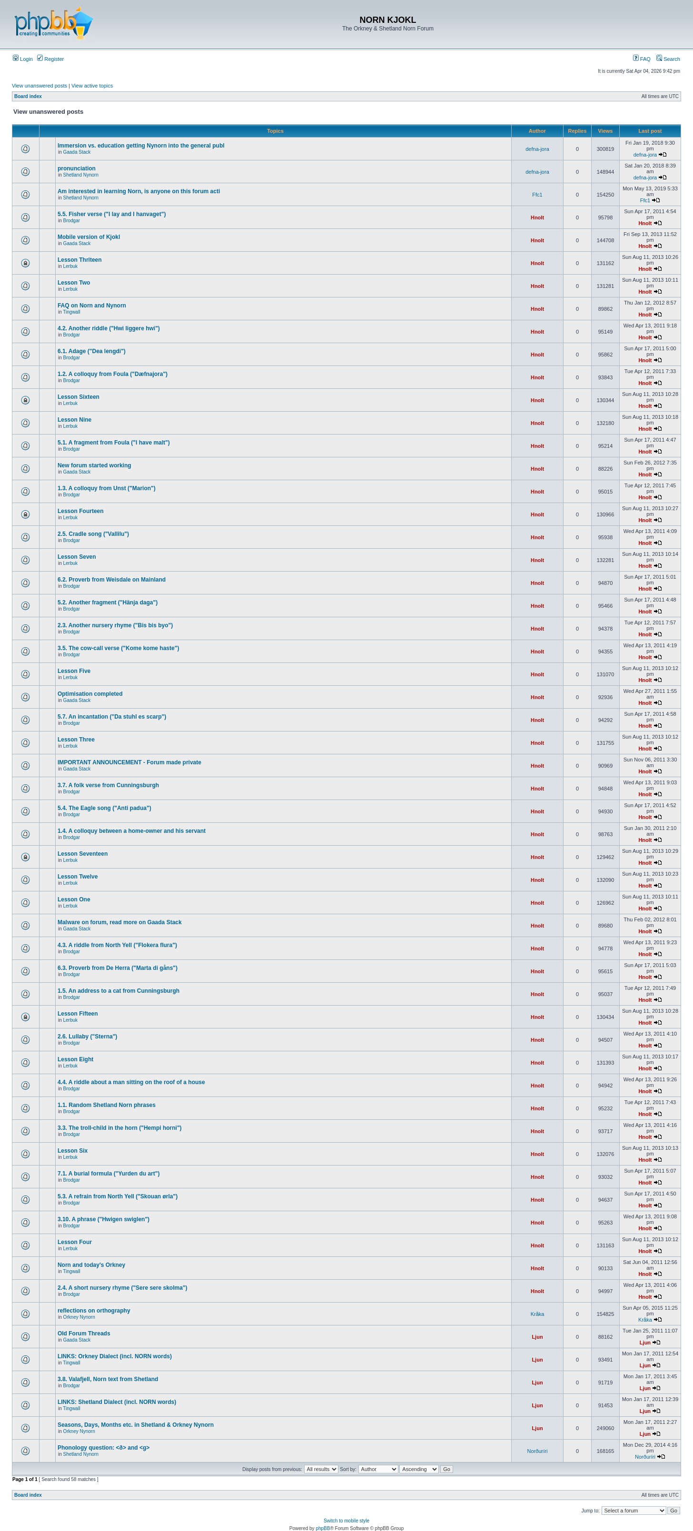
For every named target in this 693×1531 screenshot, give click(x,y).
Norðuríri (537, 1451)
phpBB (323, 1528)
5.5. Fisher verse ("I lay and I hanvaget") (112, 214)
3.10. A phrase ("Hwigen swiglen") (103, 1219)
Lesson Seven (77, 556)
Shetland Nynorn (81, 175)
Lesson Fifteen (78, 1013)
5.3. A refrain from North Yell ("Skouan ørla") (118, 1196)
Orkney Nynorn (79, 1317)
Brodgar (71, 220)
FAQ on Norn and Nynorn (92, 305)
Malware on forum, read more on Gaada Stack (120, 922)
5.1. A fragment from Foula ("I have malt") (114, 442)
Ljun (537, 1337)
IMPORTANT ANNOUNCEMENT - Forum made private (129, 762)
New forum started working (94, 465)
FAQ (642, 59)
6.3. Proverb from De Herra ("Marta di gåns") (118, 968)
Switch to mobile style (346, 1520)
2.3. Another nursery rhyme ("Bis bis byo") (115, 625)
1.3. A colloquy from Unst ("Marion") (107, 488)
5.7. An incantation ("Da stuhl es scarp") (112, 716)
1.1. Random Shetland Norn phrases (107, 1105)
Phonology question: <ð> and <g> (103, 1447)
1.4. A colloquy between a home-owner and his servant (132, 831)
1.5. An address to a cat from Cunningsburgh (118, 991)
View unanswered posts (39, 86)
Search (668, 59)
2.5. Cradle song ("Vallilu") (93, 534)
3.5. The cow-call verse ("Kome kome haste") (118, 648)
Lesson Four (75, 1242)
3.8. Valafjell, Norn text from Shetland (108, 1379)
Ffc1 (537, 195)
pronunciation (77, 168)
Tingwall (71, 312)
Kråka (537, 1314)
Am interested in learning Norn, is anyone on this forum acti (139, 191)
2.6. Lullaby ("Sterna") (87, 1036)
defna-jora (537, 149)
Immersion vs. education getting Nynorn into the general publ (141, 145)
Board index (28, 96)
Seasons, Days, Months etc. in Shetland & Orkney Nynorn (136, 1425)
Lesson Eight (75, 1059)
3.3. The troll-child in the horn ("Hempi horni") (120, 1128)
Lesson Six (73, 1150)
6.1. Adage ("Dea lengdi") (92, 351)
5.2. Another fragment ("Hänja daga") (108, 602)
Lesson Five (74, 671)
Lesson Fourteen (81, 511)
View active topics (92, 86)
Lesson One (74, 899)
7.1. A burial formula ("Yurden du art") (109, 1173)
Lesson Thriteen (80, 260)
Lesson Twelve (78, 876)
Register (50, 59)
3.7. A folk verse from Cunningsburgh (108, 785)
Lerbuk (70, 266)
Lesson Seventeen (83, 853)
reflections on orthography (94, 1310)
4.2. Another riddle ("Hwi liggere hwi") (109, 328)
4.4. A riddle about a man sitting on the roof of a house (131, 1082)
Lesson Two (74, 282)
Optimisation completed (90, 694)
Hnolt (537, 217)
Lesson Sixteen (78, 397)
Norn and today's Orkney (91, 1265)
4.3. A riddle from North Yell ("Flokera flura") (117, 945)
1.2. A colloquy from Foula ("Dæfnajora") (113, 374)
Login (23, 59)
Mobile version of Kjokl (89, 237)
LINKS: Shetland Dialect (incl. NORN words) (117, 1402)
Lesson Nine (74, 419)
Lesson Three (76, 739)
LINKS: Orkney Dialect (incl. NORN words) (115, 1356)
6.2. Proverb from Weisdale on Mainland (112, 579)
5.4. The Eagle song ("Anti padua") (104, 808)
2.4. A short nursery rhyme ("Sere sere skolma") (123, 1287)
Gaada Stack (76, 152)
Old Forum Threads (84, 1333)
